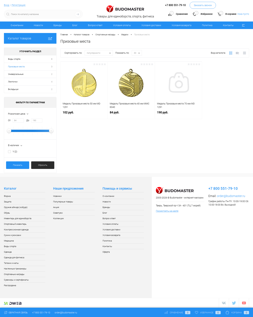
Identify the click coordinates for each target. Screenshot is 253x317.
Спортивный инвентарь (15, 224)
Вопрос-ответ (95, 25)
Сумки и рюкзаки (12, 235)
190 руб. (178, 114)
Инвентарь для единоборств (17, 218)
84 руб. (131, 114)
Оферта (106, 252)
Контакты (228, 25)
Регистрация (18, 5)
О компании (17, 25)
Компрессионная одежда (16, 229)
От (9, 120)
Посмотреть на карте (167, 211)
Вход (6, 5)
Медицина (9, 241)
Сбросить (42, 165)
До (27, 120)
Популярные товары (63, 201)
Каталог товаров (30, 38)
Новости (38, 25)
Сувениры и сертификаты (16, 280)
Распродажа (10, 285)
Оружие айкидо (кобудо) (15, 207)
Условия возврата (181, 25)
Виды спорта (14, 59)
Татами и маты (11, 263)
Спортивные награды (14, 274)
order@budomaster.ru (231, 196)
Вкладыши (13, 89)
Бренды (57, 25)
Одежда (8, 252)
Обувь (7, 213)
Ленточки (12, 81)
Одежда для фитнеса (14, 257)
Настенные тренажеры (15, 268)
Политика (207, 25)
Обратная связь (16, 312)
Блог (74, 25)
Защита (7, 201)
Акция (56, 207)
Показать (17, 165)
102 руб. (84, 114)
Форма (7, 196)
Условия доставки (151, 25)
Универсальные (15, 74)
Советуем (58, 213)
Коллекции (58, 218)
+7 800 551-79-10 (41, 312)
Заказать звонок (203, 5)
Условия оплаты (122, 25)
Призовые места (16, 66)
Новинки (57, 196)
